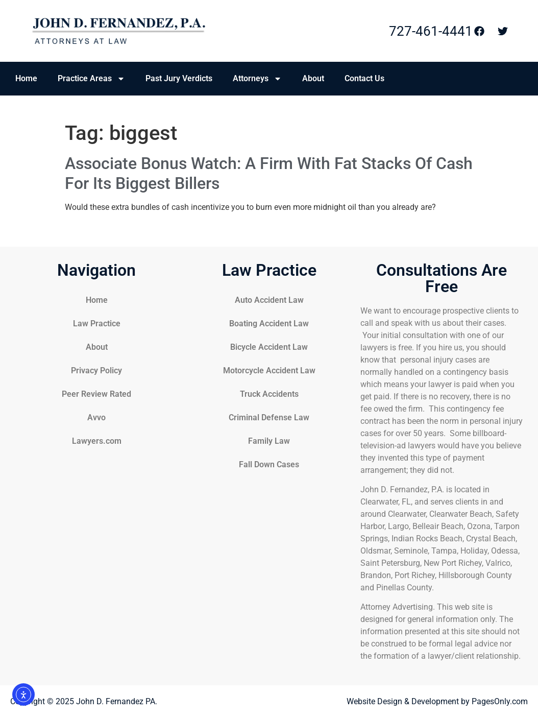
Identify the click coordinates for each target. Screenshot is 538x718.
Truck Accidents (269, 394)
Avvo (96, 417)
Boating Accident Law (269, 323)
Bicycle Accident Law (269, 347)
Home (26, 78)
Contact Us (364, 78)
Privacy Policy (96, 370)
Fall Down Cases (269, 464)
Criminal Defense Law (269, 417)
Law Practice (96, 323)
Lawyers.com (96, 441)
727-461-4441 (431, 31)
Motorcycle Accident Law (269, 370)
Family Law (269, 441)
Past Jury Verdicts (178, 78)
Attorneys (257, 78)
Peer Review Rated (96, 394)
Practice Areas (91, 78)
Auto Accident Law (269, 300)
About (313, 78)
